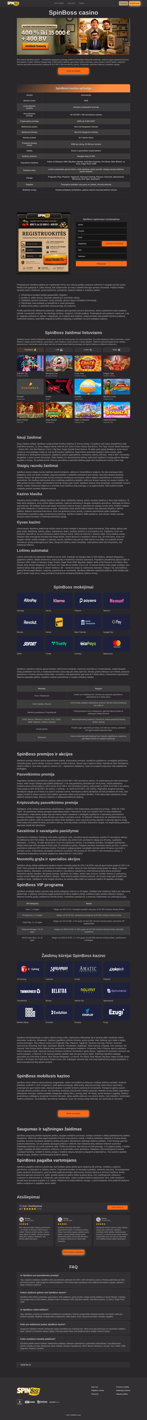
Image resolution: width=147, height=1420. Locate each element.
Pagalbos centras (97, 1390)
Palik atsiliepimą (117, 1207)
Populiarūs (30, 350)
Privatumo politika (122, 1387)
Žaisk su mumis (73, 71)
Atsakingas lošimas (123, 1390)
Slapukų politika (122, 1394)
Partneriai (94, 1394)
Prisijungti (123, 3)
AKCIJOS (71, 3)
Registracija (134, 3)
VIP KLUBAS (59, 3)
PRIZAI (81, 3)
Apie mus (94, 1387)
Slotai (116, 350)
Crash (88, 350)
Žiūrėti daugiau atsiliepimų (73, 1252)
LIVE (59, 350)
